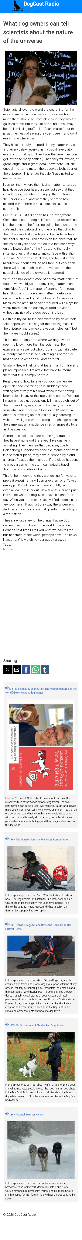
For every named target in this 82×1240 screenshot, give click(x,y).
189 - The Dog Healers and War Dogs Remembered (37, 839)
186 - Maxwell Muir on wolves (24, 1114)
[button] (7, 669)
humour (8, 549)
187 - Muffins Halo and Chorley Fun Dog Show (34, 1025)
